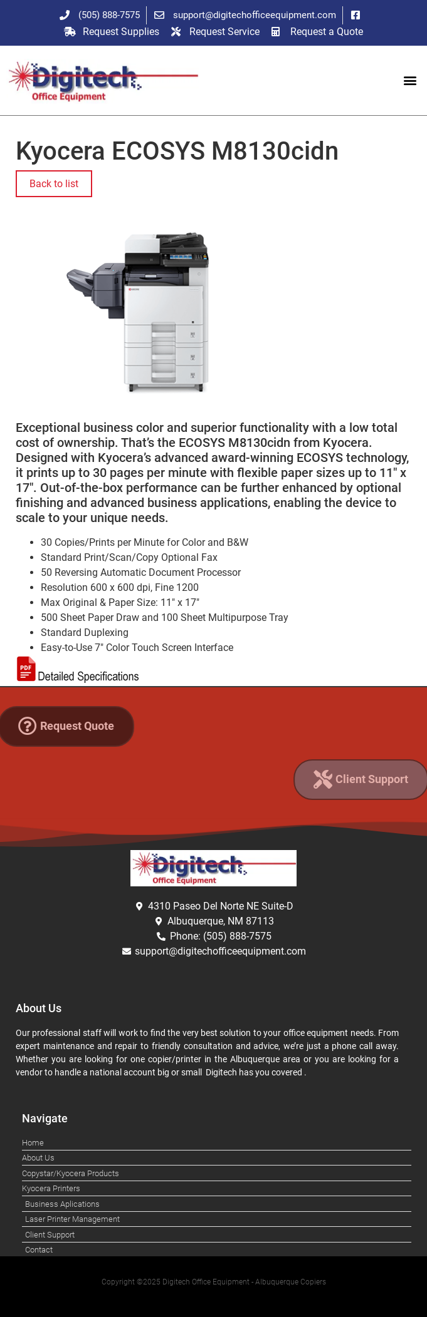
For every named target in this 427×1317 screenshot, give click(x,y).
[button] (410, 80)
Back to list (53, 184)
